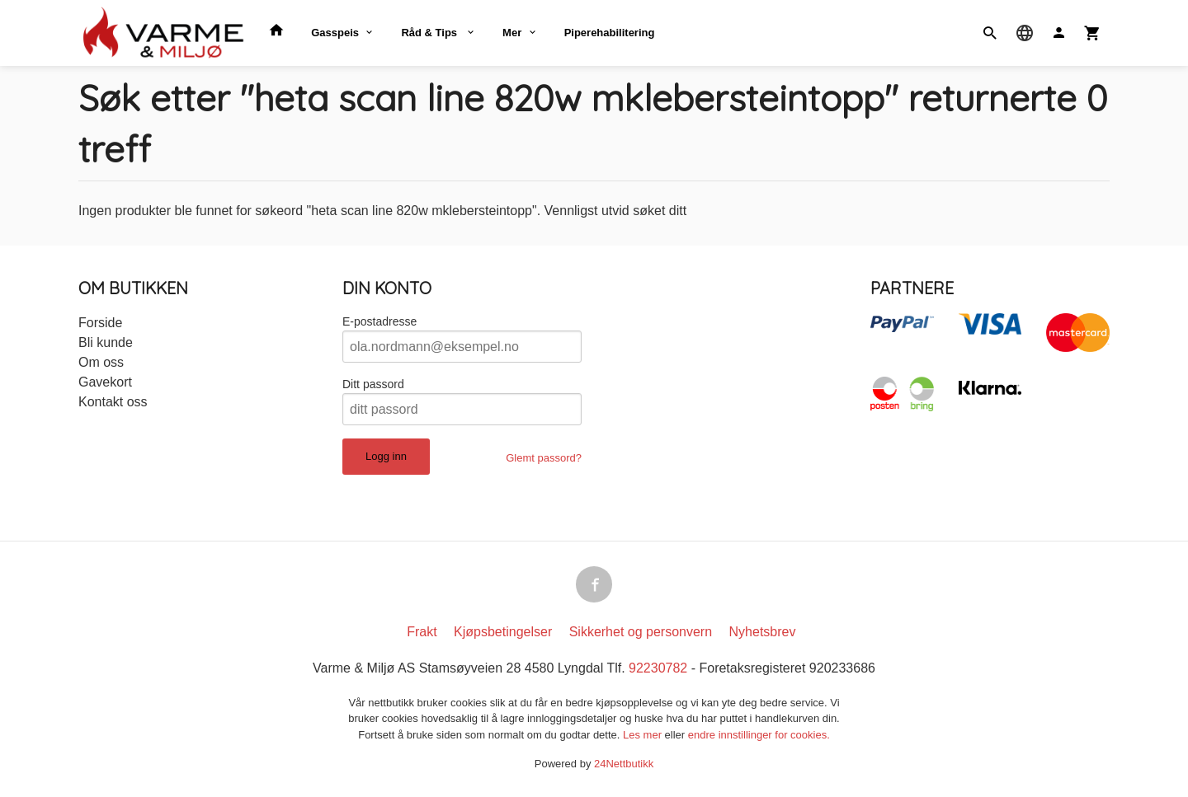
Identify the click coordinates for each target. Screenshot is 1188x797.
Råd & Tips (430, 32)
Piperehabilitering (609, 32)
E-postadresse (379, 321)
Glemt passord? (544, 458)
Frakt (421, 632)
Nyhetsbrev (762, 632)
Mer (511, 32)
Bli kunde (105, 342)
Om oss (101, 362)
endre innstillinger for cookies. (759, 735)
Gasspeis (335, 32)
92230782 (658, 668)
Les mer (644, 735)
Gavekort (105, 382)
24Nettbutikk (623, 764)
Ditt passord (373, 384)
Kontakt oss (113, 402)
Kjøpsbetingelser (503, 632)
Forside (100, 323)
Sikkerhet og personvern (640, 632)
